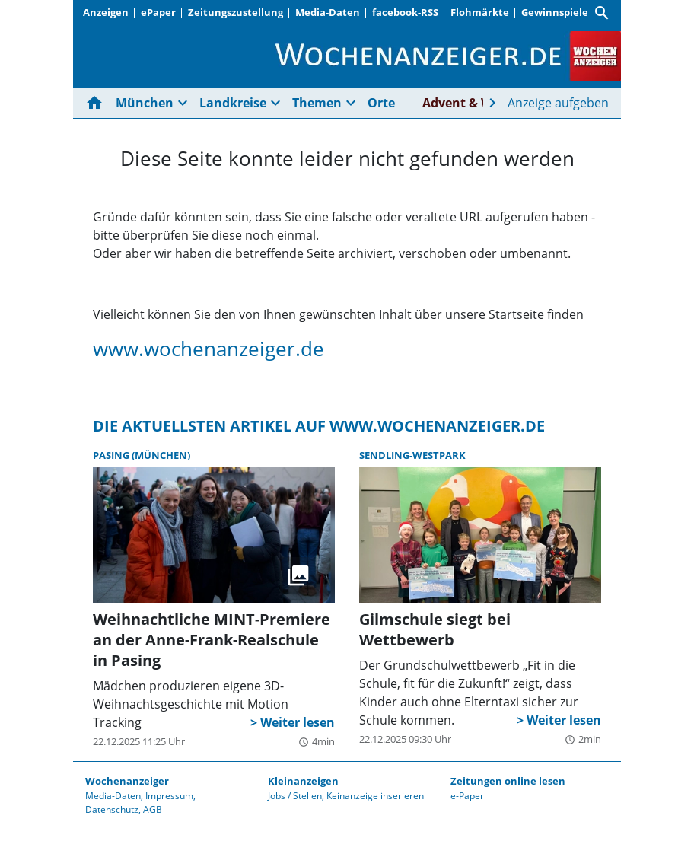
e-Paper (467, 795)
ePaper (158, 12)
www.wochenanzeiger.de (208, 348)
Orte (381, 102)
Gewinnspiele (554, 12)
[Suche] (602, 13)
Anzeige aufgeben (558, 102)
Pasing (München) (141, 455)
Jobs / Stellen (295, 795)
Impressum (169, 795)
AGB (152, 809)
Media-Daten (327, 12)
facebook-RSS (405, 12)
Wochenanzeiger (127, 781)
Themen (317, 102)
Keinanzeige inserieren (375, 795)
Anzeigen (106, 12)
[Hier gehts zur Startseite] (97, 103)
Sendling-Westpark (412, 455)
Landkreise (232, 102)
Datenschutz (111, 809)
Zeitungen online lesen (507, 781)
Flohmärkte (479, 12)
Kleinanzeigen (303, 781)
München (145, 102)
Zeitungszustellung (235, 12)
